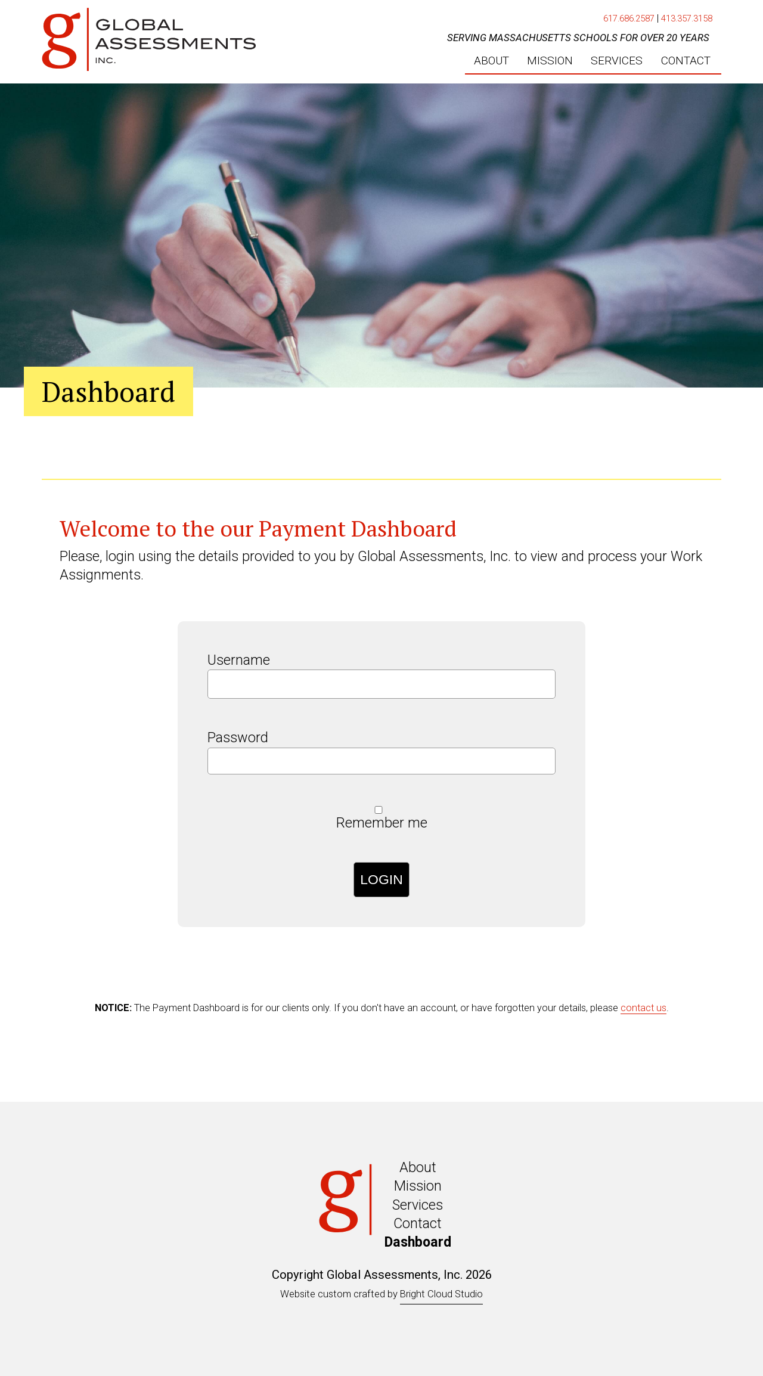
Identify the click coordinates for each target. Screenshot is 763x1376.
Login (381, 879)
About (417, 1167)
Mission (418, 1185)
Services (417, 1205)
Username (238, 660)
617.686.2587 (629, 18)
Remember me (381, 822)
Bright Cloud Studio (441, 1294)
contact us (643, 1008)
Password (237, 737)
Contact (417, 1223)
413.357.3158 (686, 18)
